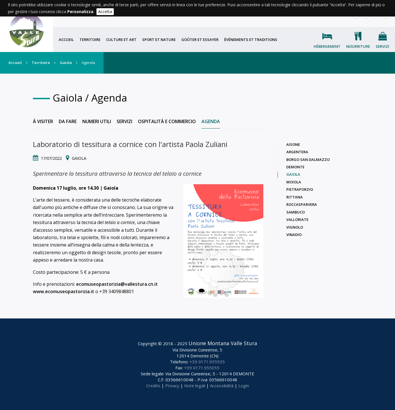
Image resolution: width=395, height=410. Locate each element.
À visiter (43, 121)
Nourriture (358, 46)
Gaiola (66, 62)
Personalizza (80, 11)
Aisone (293, 144)
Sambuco (295, 212)
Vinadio (294, 234)
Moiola (293, 182)
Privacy (172, 385)
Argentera (297, 151)
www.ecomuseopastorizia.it (63, 291)
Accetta (105, 11)
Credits (153, 385)
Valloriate (297, 219)
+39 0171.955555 (207, 362)
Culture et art (121, 39)
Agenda (210, 121)
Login (243, 385)
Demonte (295, 166)
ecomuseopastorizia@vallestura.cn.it (117, 284)
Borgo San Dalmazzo (308, 159)
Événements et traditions (250, 39)
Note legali (194, 385)
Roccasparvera (301, 204)
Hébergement (327, 46)
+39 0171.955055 (201, 367)
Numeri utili (96, 121)
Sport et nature (159, 39)
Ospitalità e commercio (167, 121)
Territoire (89, 39)
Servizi (382, 46)
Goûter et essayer (199, 39)
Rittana (294, 197)
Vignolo (294, 227)
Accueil (66, 39)
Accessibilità (222, 385)
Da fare (68, 121)
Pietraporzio (299, 189)
